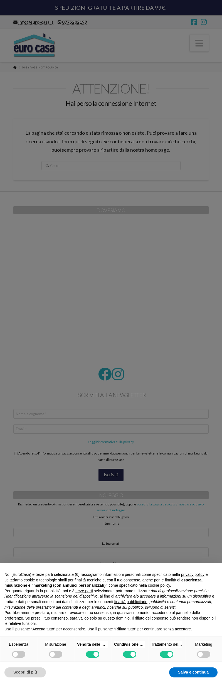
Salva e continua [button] (193, 672)
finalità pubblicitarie (130, 602)
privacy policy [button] (192, 574)
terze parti (84, 591)
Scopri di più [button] (25, 672)
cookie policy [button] (159, 585)
